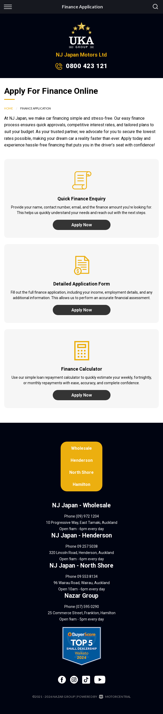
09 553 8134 (87, 576)
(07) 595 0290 (87, 607)
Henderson (82, 460)
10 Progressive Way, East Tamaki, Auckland (81, 522)
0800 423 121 (86, 66)
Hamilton (81, 484)
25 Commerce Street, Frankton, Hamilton (81, 613)
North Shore (81, 472)
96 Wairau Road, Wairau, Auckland (82, 583)
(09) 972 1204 (87, 516)
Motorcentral (115, 697)
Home (8, 108)
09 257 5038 (87, 546)
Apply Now (81, 224)
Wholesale (81, 448)
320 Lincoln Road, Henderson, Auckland (81, 553)
